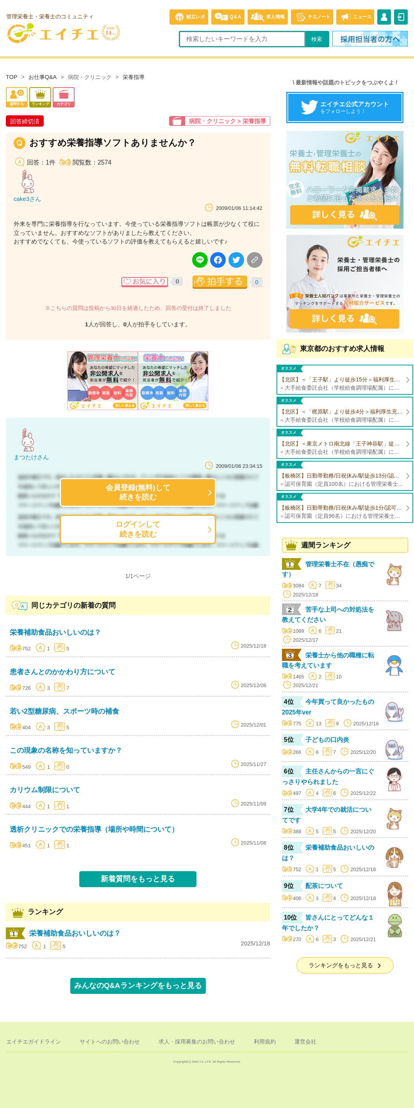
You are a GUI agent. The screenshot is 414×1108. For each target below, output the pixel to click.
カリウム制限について (45, 790)
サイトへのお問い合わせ (110, 1041)
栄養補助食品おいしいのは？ (55, 632)
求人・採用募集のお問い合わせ (197, 1041)
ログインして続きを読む (138, 529)
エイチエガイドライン (33, 1041)
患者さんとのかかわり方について (62, 672)
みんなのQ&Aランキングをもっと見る (138, 985)
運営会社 (305, 1041)
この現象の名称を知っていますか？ (66, 750)
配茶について (324, 885)
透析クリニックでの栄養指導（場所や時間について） (94, 829)
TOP (11, 77)
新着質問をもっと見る (138, 879)
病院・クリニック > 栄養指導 (227, 121)
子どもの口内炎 (327, 739)
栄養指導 (134, 77)
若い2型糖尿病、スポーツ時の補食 (64, 711)
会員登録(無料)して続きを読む (138, 492)
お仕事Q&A (43, 77)
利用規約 (265, 1041)
